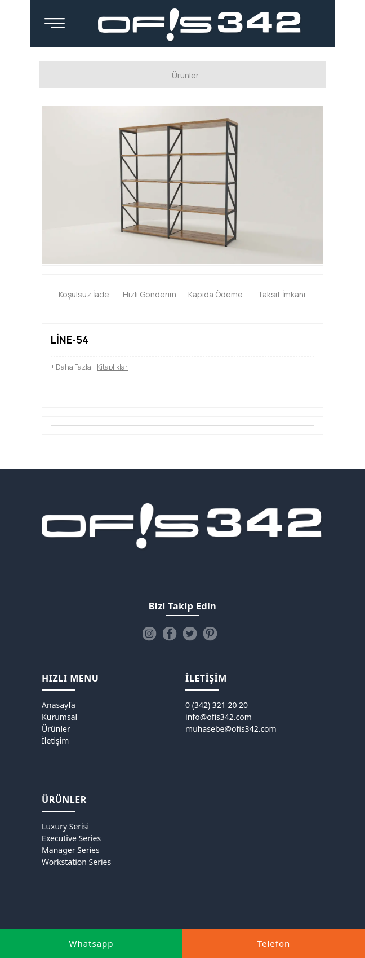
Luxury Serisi (65, 826)
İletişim (55, 740)
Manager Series (71, 850)
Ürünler (56, 728)
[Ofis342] (200, 25)
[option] (182, 185)
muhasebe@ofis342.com (231, 728)
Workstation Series (76, 861)
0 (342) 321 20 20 (216, 705)
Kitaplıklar (112, 367)
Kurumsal (59, 716)
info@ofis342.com (218, 716)
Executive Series (71, 838)
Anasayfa (58, 705)
